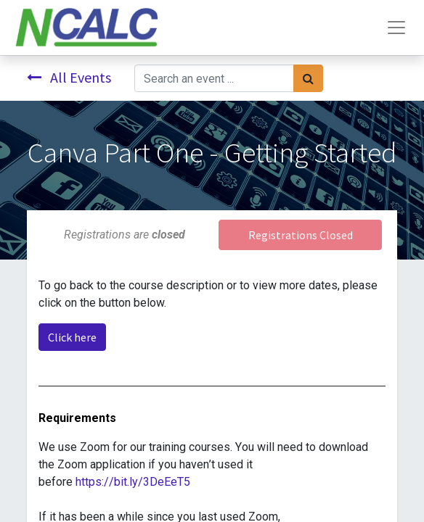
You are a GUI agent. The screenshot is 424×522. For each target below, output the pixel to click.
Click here (72, 337)
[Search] (308, 78)
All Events (69, 77)
